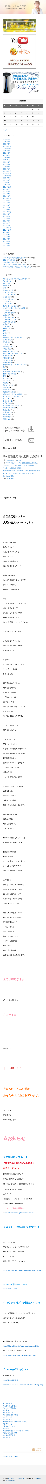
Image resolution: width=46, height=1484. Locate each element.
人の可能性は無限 (9, 313)
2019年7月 (6, 189)
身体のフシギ (7, 412)
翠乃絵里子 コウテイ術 (16, 1478)
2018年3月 (6, 203)
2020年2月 (6, 182)
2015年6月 (6, 239)
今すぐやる (7, 328)
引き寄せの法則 (8, 356)
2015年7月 (6, 237)
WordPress (37, 1478)
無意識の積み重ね (9, 392)
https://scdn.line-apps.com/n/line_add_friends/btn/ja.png (23, 1385)
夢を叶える (7, 342)
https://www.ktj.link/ (10, 1288)
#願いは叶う (7, 283)
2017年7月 (6, 207)
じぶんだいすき (8, 290)
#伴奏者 (6, 1428)
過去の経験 (7, 417)
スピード (6, 301)
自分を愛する (7, 401)
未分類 (5, 383)
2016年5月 (6, 221)
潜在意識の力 (7, 389)
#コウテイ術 (7, 1417)
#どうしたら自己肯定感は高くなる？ (15, 279)
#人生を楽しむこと (10, 1406)
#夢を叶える (7, 1424)
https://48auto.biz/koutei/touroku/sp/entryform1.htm (21, 1346)
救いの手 (6, 378)
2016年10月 (7, 212)
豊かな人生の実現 (9, 408)
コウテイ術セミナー (9, 299)
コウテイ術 (7, 297)
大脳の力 (6, 344)
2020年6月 (6, 180)
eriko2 (19, 460)
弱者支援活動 (7, 358)
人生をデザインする (9, 319)
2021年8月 (6, 153)
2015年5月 (6, 241)
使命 (4, 335)
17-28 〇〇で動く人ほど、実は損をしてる (17, 267)
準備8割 (5, 387)
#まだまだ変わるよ (10, 1408)
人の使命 (6, 310)
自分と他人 (7, 399)
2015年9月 (6, 232)
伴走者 (5, 333)
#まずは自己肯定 (9, 1435)
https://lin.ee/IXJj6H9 (10, 1380)
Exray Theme (10, 1481)
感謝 (4, 369)
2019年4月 (6, 194)
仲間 (4, 331)
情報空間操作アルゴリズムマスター (15, 365)
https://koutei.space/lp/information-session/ (20, 1213)
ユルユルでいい (8, 304)
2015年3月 (6, 246)
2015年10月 (7, 230)
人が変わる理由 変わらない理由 (14, 308)
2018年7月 (6, 200)
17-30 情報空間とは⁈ (10, 262)
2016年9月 (6, 214)
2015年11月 (7, 228)
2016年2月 (6, 223)
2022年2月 (6, 144)
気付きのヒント (8, 385)
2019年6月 (6, 191)
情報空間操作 (7, 362)
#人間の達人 (7, 1419)
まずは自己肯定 (8, 292)
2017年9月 (6, 205)
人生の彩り (7, 315)
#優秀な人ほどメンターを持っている (16, 1431)
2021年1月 (6, 169)
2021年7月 (6, 155)
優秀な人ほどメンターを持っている (15, 338)
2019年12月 (7, 187)
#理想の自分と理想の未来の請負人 (15, 1422)
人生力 (5, 324)
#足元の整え (7, 1437)
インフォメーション (9, 294)
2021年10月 (7, 148)
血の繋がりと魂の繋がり (11, 405)
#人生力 (6, 1410)
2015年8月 (6, 234)
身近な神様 (7, 414)
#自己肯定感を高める (10, 1415)
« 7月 (5, 130)
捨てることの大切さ (9, 374)
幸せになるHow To (9, 351)
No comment (10, 478)
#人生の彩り (7, 1404)
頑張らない (7, 419)
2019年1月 (6, 196)
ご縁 (4, 288)
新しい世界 (7, 380)
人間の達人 (7, 326)
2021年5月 (6, 160)
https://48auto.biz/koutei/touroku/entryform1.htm (20, 1355)
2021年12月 (7, 146)
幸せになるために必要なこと (12, 353)
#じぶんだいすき (9, 1426)
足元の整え (7, 410)
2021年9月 (6, 151)
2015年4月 (6, 243)
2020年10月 (7, 176)
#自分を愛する (8, 1412)
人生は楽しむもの (9, 317)
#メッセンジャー (8, 281)
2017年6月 (6, 210)
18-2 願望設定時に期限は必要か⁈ (14, 258)
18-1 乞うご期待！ (9, 260)
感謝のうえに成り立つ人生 (12, 371)
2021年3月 (6, 164)
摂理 (4, 376)
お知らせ (6, 286)
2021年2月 (6, 167)
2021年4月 (6, 162)
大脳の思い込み (8, 347)
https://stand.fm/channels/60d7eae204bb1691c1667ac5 (22, 1270)
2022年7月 (6, 139)
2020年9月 (6, 178)
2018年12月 (7, 198)
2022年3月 (6, 142)
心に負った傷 (7, 360)
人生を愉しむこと (9, 322)
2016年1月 (6, 225)
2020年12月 (7, 171)
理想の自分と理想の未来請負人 (13, 394)
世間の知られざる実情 (10, 306)
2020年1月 (6, 185)
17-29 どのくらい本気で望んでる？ (14, 265)
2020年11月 (7, 173)
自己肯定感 (7, 403)
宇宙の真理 (7, 349)
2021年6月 (6, 158)
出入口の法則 (7, 340)
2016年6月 (6, 219)
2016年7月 (6, 216)
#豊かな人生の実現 (10, 1433)
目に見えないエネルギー (11, 396)
